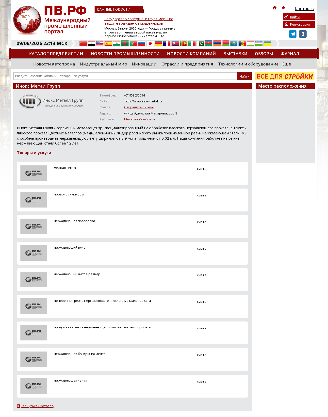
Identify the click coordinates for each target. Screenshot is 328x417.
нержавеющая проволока (74, 221)
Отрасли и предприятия (187, 64)
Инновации (144, 64)
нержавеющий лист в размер (77, 274)
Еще (286, 64)
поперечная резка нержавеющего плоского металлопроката (102, 300)
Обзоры (264, 53)
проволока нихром (69, 194)
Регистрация (300, 24)
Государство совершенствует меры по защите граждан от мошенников (138, 21)
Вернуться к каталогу (37, 406)
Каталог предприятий (56, 53)
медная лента (65, 167)
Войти (295, 17)
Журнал (289, 53)
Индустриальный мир (103, 64)
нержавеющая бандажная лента (80, 354)
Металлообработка (139, 119)
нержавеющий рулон (70, 247)
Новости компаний (191, 53)
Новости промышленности (125, 53)
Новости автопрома (54, 64)
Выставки (235, 53)
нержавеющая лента (70, 380)
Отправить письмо (139, 107)
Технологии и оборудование (248, 64)
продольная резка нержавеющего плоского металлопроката (102, 327)
